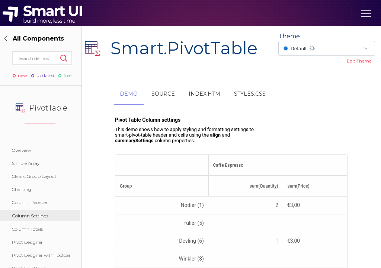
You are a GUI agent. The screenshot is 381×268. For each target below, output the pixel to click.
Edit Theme (359, 61)
